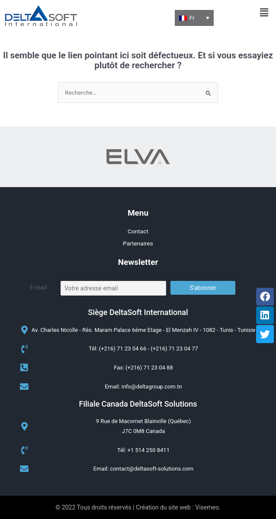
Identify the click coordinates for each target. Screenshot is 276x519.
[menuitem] (194, 18)
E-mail (38, 287)
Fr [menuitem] (192, 17)
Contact (138, 231)
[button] (264, 12)
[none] (194, 17)
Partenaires (138, 243)
